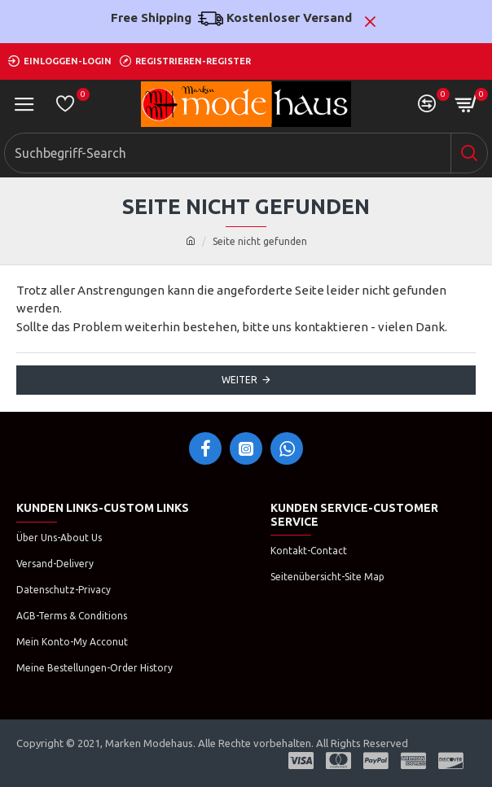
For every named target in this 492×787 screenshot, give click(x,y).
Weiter (239, 379)
